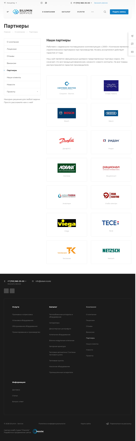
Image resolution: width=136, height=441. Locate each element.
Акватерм (67, 203)
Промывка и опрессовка (22, 314)
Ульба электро (111, 203)
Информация (18, 382)
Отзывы (10, 56)
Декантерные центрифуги (60, 329)
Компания (91, 307)
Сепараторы (54, 323)
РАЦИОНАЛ (111, 176)
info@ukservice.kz (43, 281)
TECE (111, 231)
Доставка (16, 390)
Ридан (111, 148)
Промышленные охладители (61, 372)
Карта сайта (86, 424)
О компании (13, 42)
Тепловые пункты (56, 361)
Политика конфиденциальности (52, 424)
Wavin (111, 121)
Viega (66, 231)
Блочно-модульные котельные (61, 340)
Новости (11, 84)
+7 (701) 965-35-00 (81, 3)
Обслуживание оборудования (24, 326)
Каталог (53, 307)
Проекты (22, 92)
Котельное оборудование (59, 335)
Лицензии (12, 49)
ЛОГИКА (66, 176)
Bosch (66, 121)
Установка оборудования (22, 320)
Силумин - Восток (66, 94)
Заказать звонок (101, 3)
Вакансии (11, 63)
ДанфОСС (67, 148)
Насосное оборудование (59, 366)
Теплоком (67, 258)
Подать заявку (119, 12)
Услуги (15, 307)
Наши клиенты (14, 77)
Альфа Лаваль (111, 94)
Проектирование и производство (26, 332)
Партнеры (12, 70)
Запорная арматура (57, 346)
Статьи (15, 396)
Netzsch (111, 258)
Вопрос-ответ (18, 401)
